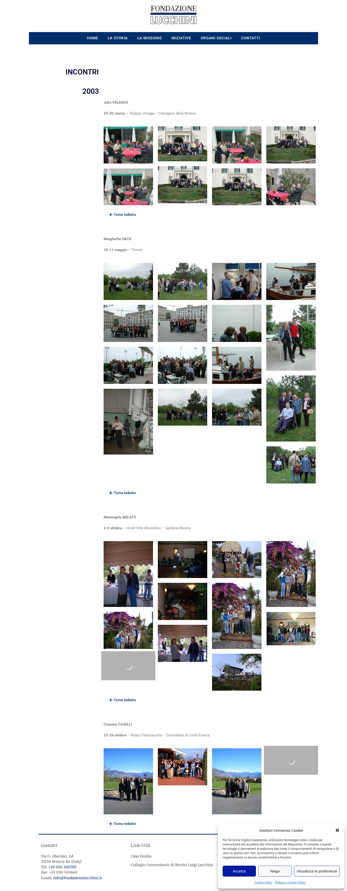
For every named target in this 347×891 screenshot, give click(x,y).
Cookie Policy (263, 882)
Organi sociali (216, 38)
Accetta (239, 871)
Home (92, 38)
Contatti (250, 38)
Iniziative (181, 38)
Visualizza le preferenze (317, 871)
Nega (275, 871)
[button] (337, 830)
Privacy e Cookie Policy (290, 882)
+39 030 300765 (62, 867)
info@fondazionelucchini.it (77, 878)
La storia (118, 38)
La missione (149, 38)
